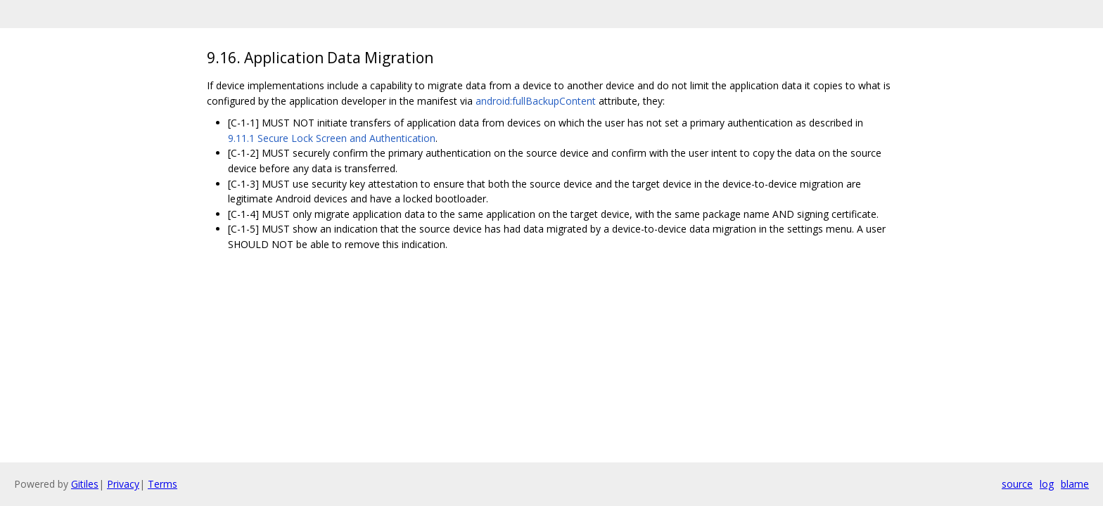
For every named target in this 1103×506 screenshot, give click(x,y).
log (1047, 484)
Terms (162, 484)
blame (1075, 484)
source (1017, 484)
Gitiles (84, 484)
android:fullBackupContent (536, 101)
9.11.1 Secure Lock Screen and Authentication (331, 138)
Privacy (123, 484)
